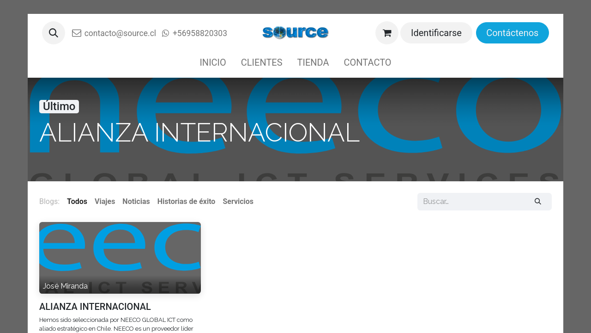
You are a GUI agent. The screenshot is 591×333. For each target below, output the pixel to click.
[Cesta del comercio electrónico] (386, 32)
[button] (53, 32)
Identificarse (436, 32)
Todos (77, 201)
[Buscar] (538, 201)
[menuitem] (212, 62)
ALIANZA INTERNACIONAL (95, 306)
